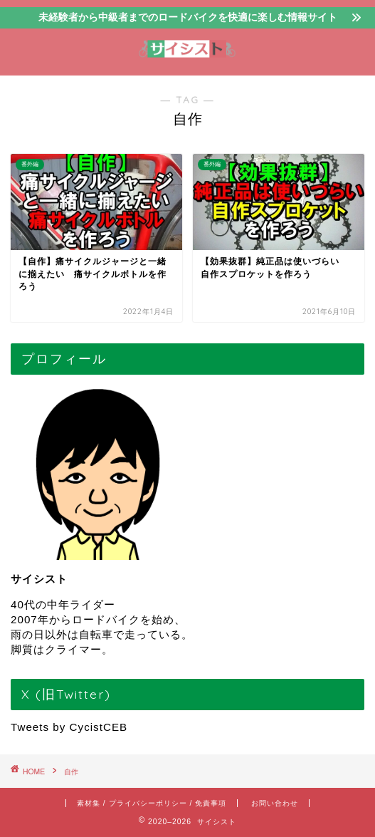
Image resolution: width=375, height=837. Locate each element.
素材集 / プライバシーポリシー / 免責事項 (151, 803)
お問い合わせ (274, 803)
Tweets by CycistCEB (69, 727)
